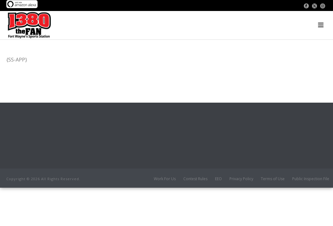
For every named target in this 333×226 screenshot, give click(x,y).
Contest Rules (195, 178)
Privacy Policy (241, 178)
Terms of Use (273, 178)
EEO (218, 178)
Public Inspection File (310, 178)
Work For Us (165, 178)
